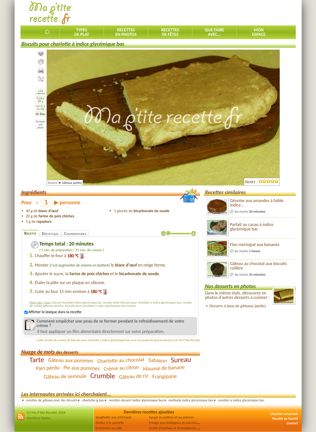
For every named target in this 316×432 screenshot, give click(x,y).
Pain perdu (47, 368)
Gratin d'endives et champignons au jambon (181, 428)
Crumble (102, 375)
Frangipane (164, 376)
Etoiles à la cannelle (110, 422)
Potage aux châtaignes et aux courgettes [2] (180, 422)
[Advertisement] (206, 12)
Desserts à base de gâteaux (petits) (237, 306)
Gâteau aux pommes (70, 360)
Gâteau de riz (133, 376)
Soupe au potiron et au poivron (171, 417)
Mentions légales (39, 418)
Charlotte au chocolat (121, 360)
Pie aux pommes (81, 367)
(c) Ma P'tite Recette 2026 (46, 412)
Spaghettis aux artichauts (114, 417)
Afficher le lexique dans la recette (52, 311)
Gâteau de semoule (65, 376)
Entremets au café (109, 428)
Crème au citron (121, 368)
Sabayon (157, 360)
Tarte (36, 359)
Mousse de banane (164, 368)
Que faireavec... (214, 32)
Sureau (181, 359)
